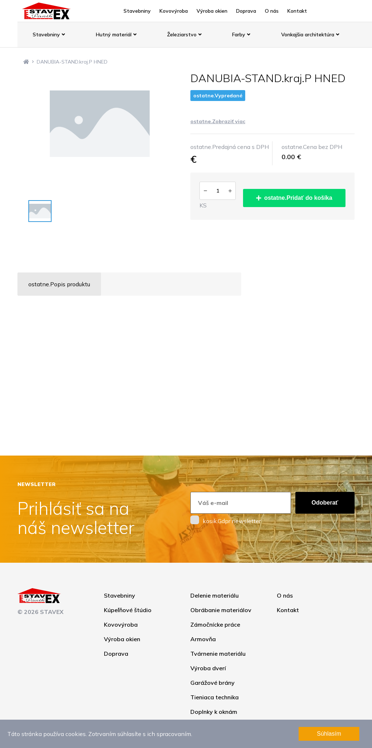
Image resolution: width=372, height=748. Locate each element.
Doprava (246, 11)
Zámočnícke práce (215, 624)
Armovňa (203, 639)
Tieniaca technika (214, 697)
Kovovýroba (173, 11)
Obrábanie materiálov (220, 610)
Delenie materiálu (214, 595)
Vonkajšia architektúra (310, 34)
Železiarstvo (184, 34)
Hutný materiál (116, 34)
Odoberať (325, 503)
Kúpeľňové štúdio (127, 610)
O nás (272, 11)
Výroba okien (212, 11)
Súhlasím (329, 734)
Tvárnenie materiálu (218, 653)
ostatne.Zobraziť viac (217, 121)
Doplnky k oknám (213, 711)
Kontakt (297, 11)
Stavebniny (137, 11)
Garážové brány (212, 682)
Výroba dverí (208, 668)
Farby (241, 34)
